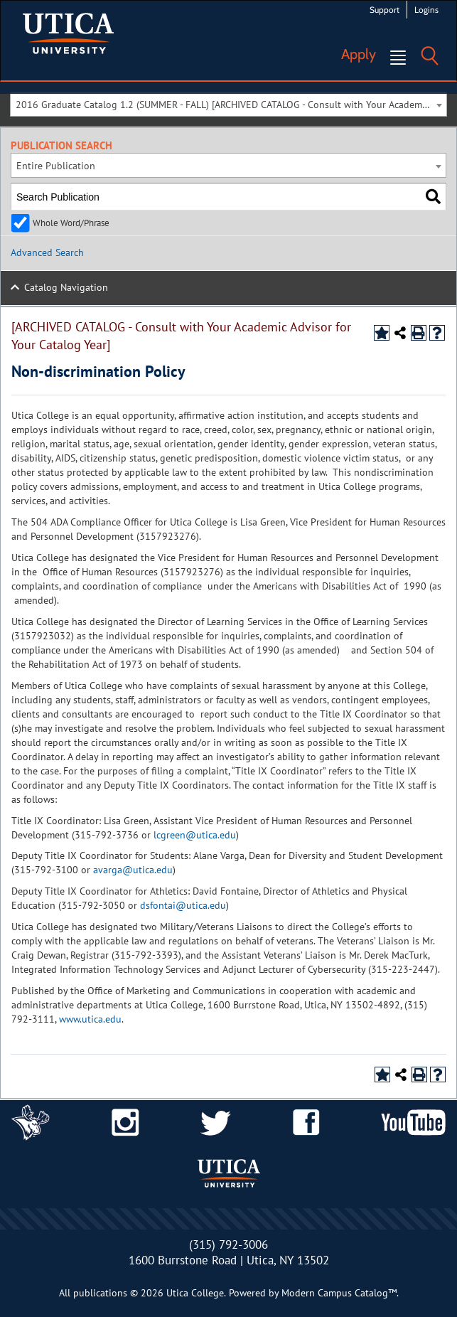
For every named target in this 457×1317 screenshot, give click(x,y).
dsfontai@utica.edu (183, 905)
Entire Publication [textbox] (55, 165)
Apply (358, 54)
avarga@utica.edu (133, 869)
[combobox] (228, 104)
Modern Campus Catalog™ (339, 1292)
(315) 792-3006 (228, 1244)
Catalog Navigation (66, 287)
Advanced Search (47, 252)
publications (100, 1292)
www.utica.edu (90, 1019)
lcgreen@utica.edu (195, 834)
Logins (426, 9)
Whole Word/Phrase (71, 222)
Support (384, 9)
